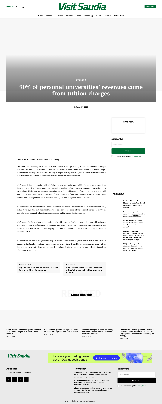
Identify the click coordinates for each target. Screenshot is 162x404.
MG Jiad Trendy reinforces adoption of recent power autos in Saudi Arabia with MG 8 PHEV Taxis (133, 247)
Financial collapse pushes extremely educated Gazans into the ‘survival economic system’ (133, 224)
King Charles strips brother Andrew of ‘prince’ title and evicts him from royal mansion (84, 270)
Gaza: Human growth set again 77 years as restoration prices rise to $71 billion (134, 214)
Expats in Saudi (79, 377)
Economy (77, 385)
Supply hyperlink (24, 256)
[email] (128, 144)
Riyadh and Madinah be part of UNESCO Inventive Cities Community (38, 268)
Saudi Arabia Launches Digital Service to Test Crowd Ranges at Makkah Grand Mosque (134, 204)
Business (81, 80)
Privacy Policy (135, 156)
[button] (20, 7)
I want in (128, 151)
